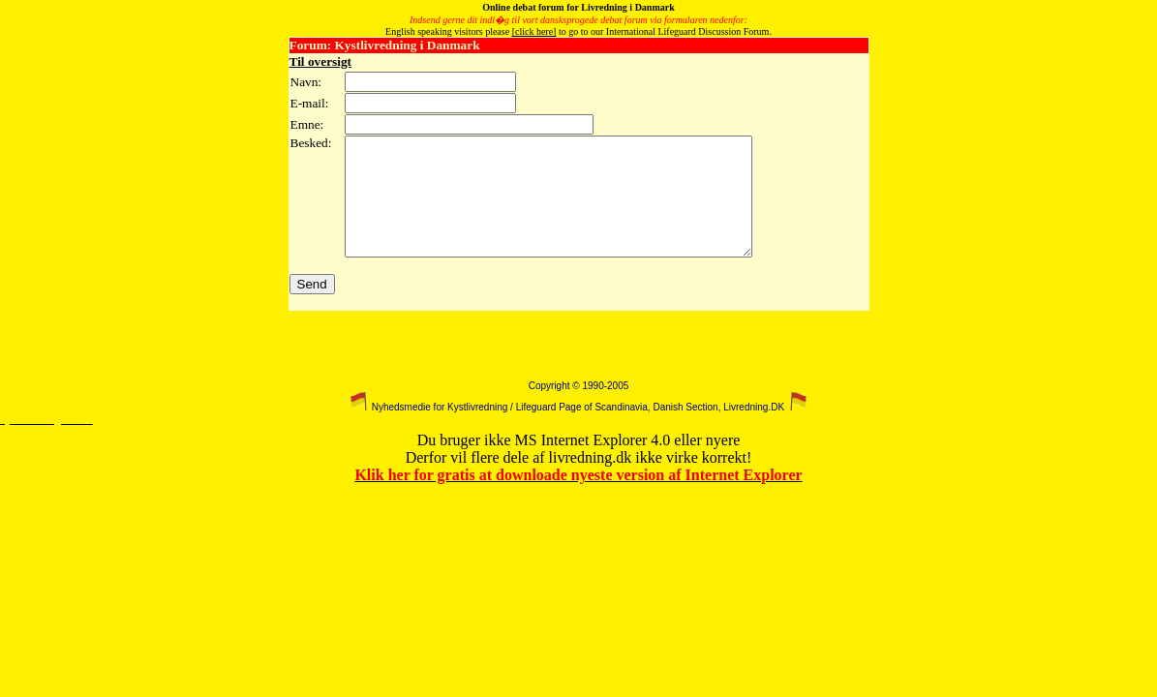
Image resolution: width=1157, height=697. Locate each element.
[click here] (534, 31)
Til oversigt (320, 61)
